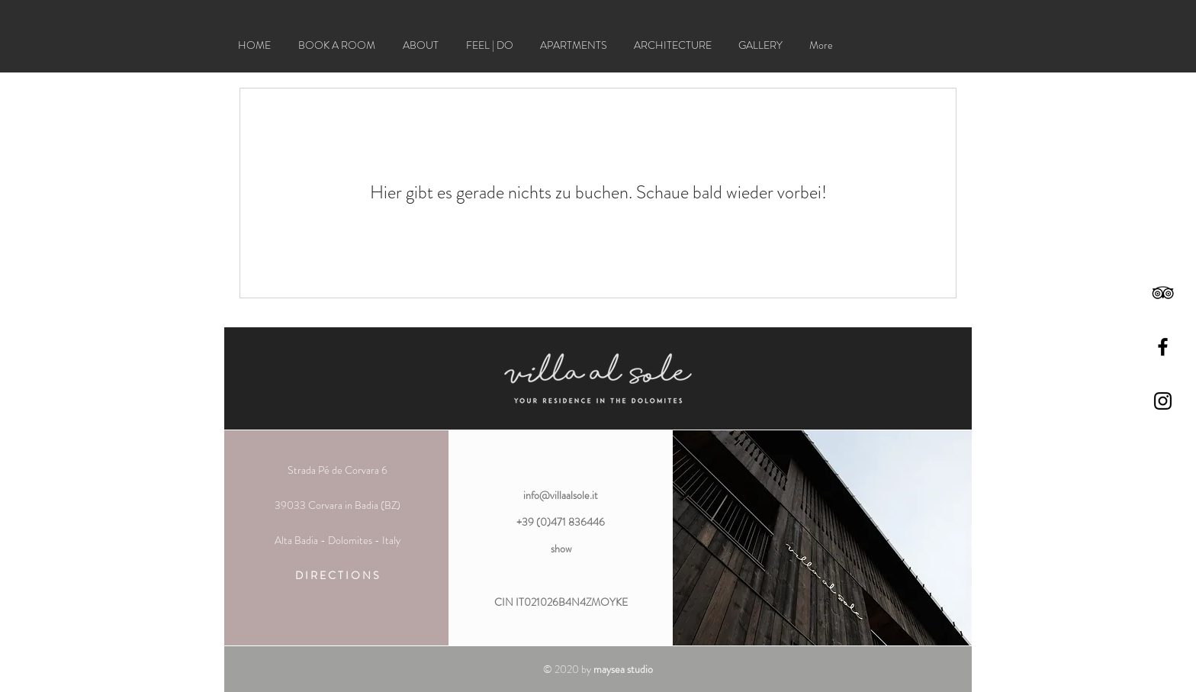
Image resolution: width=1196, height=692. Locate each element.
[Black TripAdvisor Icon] (1163, 292)
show (561, 548)
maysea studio (623, 669)
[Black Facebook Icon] (1163, 347)
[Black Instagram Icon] (1163, 401)
